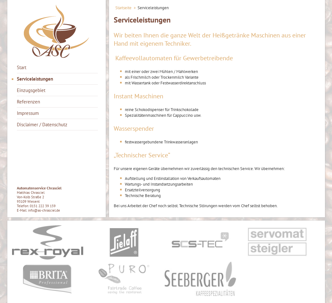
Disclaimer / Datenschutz (42, 125)
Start (21, 67)
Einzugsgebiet (31, 90)
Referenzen (28, 102)
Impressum (28, 113)
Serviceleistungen (35, 79)
